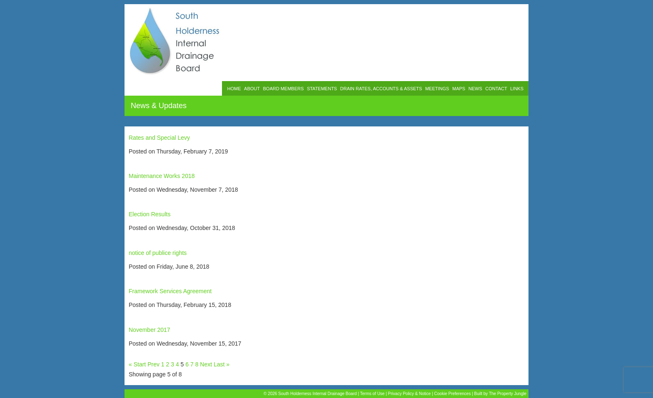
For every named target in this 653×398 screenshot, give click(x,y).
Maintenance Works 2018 (162, 176)
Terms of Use (372, 393)
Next (206, 364)
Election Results (149, 214)
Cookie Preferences (452, 393)
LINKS (516, 88)
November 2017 (149, 329)
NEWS (475, 88)
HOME (234, 88)
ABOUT (252, 88)
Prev (153, 364)
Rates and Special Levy (159, 137)
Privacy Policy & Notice (409, 393)
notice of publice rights (158, 253)
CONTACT (496, 88)
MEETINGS (437, 88)
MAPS (458, 88)
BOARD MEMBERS (283, 88)
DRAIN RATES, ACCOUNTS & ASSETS (381, 88)
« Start (137, 364)
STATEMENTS (322, 88)
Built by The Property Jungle (500, 393)
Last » (221, 364)
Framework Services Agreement (170, 291)
